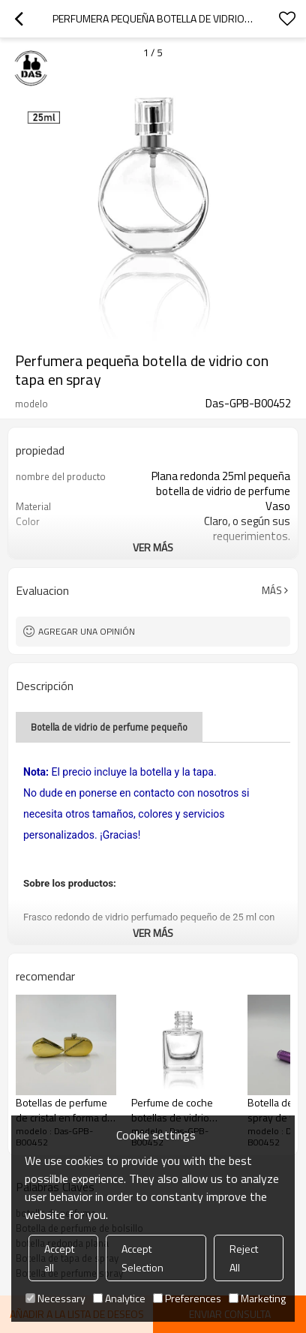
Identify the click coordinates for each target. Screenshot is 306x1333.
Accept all (59, 1258)
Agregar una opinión (86, 631)
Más (272, 590)
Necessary (56, 1298)
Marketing (257, 1298)
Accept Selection (143, 1258)
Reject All (244, 1258)
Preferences (187, 1298)
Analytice (119, 1298)
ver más (153, 547)
